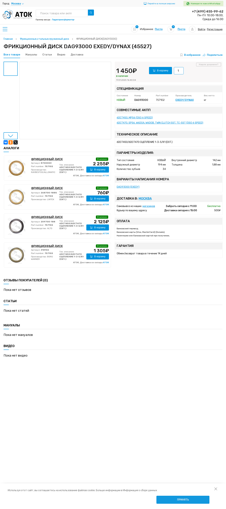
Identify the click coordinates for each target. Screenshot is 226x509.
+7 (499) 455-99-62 (207, 11)
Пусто (159, 29)
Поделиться (212, 55)
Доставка (77, 54)
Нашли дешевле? (208, 64)
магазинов (148, 206)
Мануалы (31, 54)
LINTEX (50, 199)
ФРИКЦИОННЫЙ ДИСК (47, 159)
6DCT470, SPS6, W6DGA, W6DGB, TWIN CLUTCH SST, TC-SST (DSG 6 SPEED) (160, 122)
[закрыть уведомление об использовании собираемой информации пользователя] (215, 488)
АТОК (106, 175)
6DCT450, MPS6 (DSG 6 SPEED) (135, 117)
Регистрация (214, 29)
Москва (145, 198)
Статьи (47, 54)
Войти (201, 29)
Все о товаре (12, 54)
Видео (61, 54)
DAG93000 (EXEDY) (128, 186)
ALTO (49, 228)
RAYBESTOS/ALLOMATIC (43, 172)
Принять (183, 499)
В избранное (192, 55)
